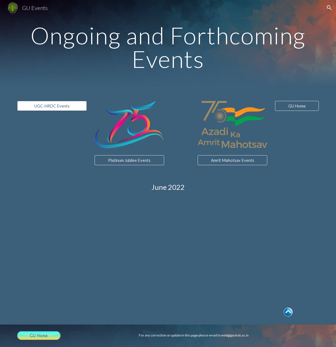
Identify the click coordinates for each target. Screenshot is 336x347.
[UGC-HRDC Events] (51, 105)
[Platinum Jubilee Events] (129, 160)
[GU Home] (297, 105)
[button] (329, 7)
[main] (168, 47)
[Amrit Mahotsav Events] (232, 160)
